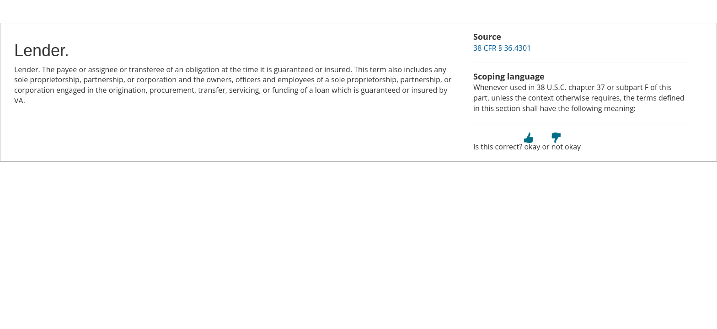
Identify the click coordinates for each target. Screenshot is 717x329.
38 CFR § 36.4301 (502, 48)
